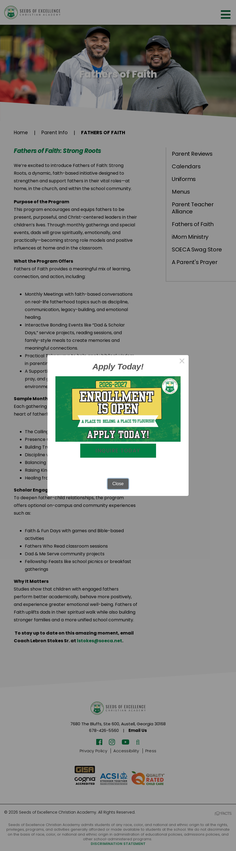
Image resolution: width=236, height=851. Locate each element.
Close (118, 484)
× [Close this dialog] (182, 361)
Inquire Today (118, 451)
